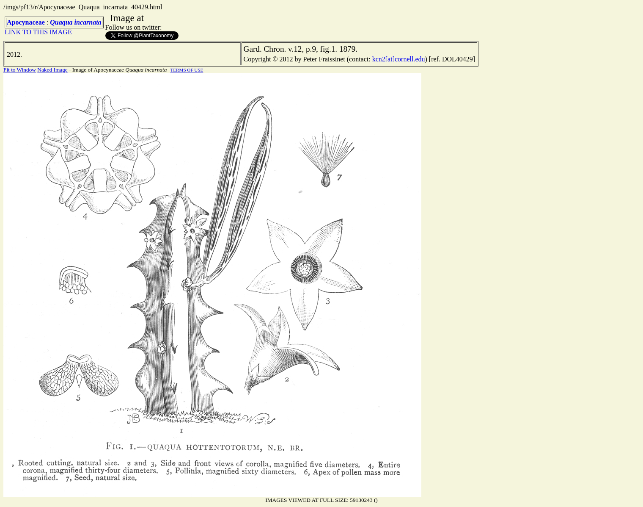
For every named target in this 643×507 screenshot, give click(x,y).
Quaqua (61, 22)
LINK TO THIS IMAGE (38, 32)
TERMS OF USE (186, 69)
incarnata (88, 22)
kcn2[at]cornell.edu (398, 59)
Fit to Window (19, 69)
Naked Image (52, 69)
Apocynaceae (26, 22)
